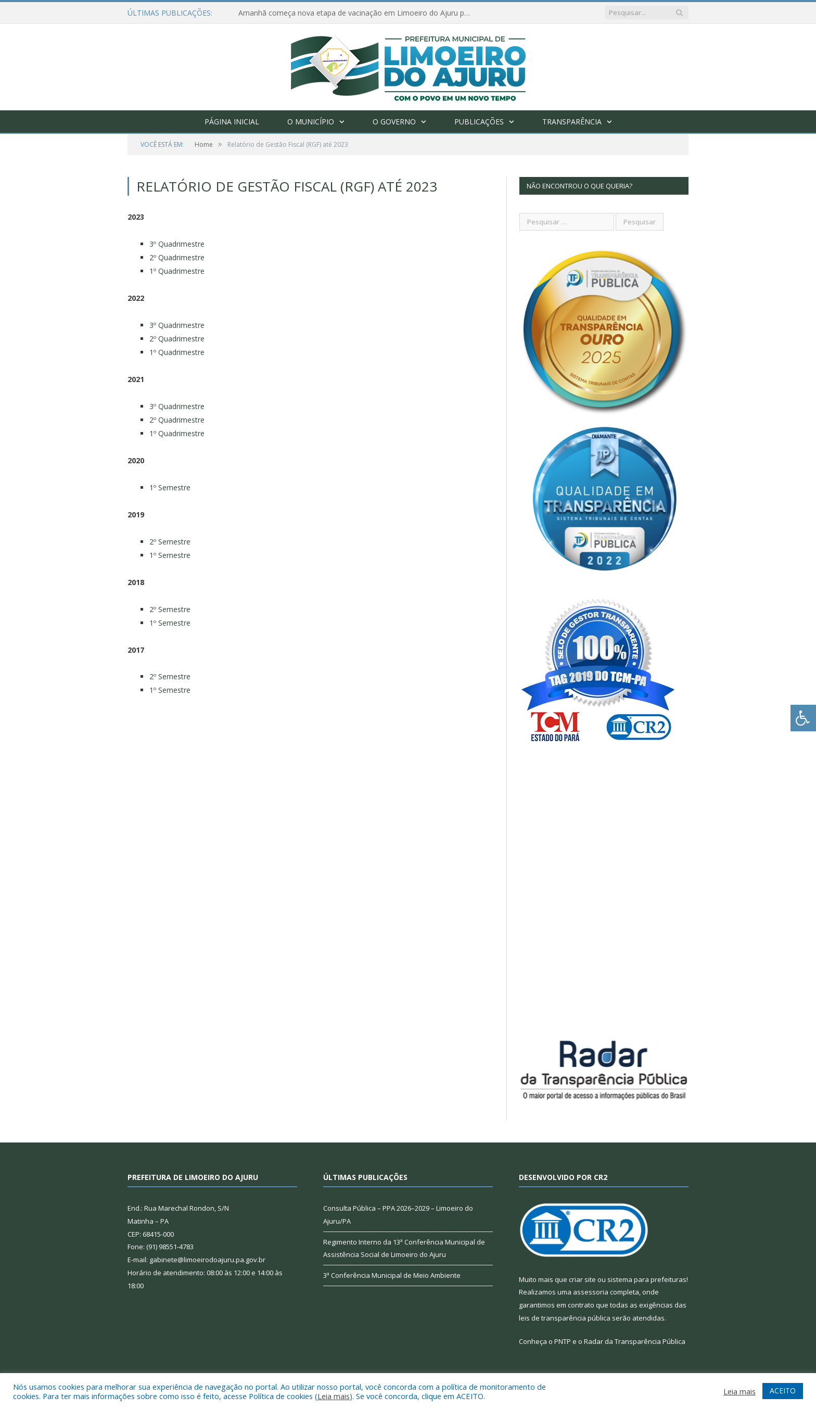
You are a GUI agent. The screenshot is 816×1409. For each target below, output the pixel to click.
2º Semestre (169, 542)
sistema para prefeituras (646, 1279)
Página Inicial (232, 121)
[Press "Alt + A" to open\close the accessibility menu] (803, 718)
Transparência (572, 121)
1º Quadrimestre (177, 271)
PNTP (562, 1341)
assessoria (590, 1292)
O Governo (394, 121)
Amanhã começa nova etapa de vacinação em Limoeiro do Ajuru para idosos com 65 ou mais (358, 13)
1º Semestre (169, 487)
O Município (310, 121)
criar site (582, 1279)
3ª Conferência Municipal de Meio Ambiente (392, 1275)
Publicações (479, 121)
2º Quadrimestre (177, 257)
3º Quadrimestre (177, 244)
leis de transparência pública (564, 1318)
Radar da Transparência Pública (634, 1341)
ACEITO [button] (783, 1390)
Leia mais (333, 1396)
